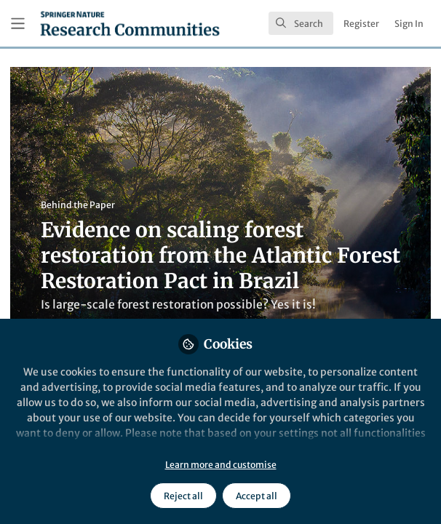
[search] (301, 23)
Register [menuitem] (361, 23)
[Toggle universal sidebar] (18, 23)
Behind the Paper (78, 204)
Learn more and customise (221, 464)
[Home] (130, 23)
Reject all (183, 496)
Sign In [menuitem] (409, 23)
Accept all (256, 496)
